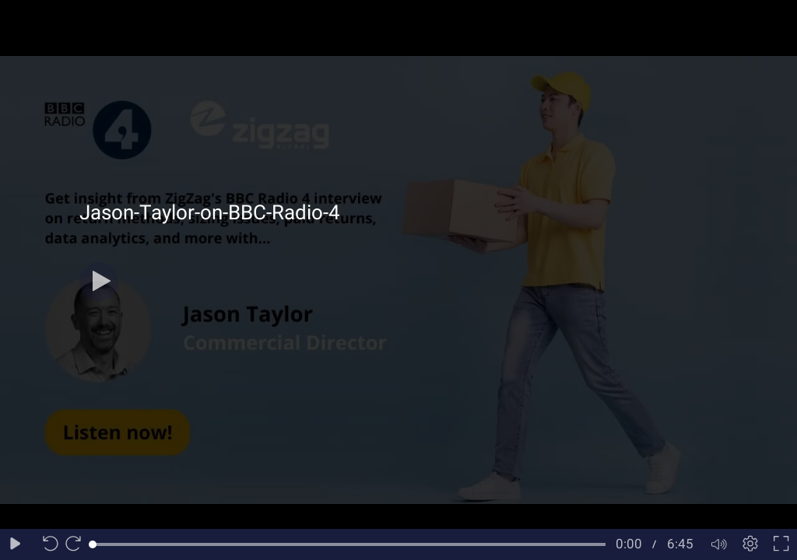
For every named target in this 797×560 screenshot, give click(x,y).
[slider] (349, 544)
